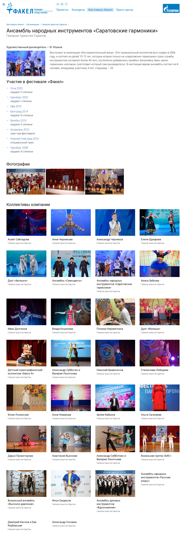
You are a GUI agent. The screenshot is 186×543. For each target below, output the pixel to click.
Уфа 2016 (15, 106)
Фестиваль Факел (100, 9)
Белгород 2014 (19, 111)
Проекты (62, 9)
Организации (32, 24)
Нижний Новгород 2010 (24, 138)
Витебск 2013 (18, 120)
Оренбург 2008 (19, 147)
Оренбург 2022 (19, 97)
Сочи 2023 (16, 88)
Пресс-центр (124, 9)
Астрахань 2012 (19, 129)
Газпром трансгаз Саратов (54, 24)
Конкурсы (78, 9)
